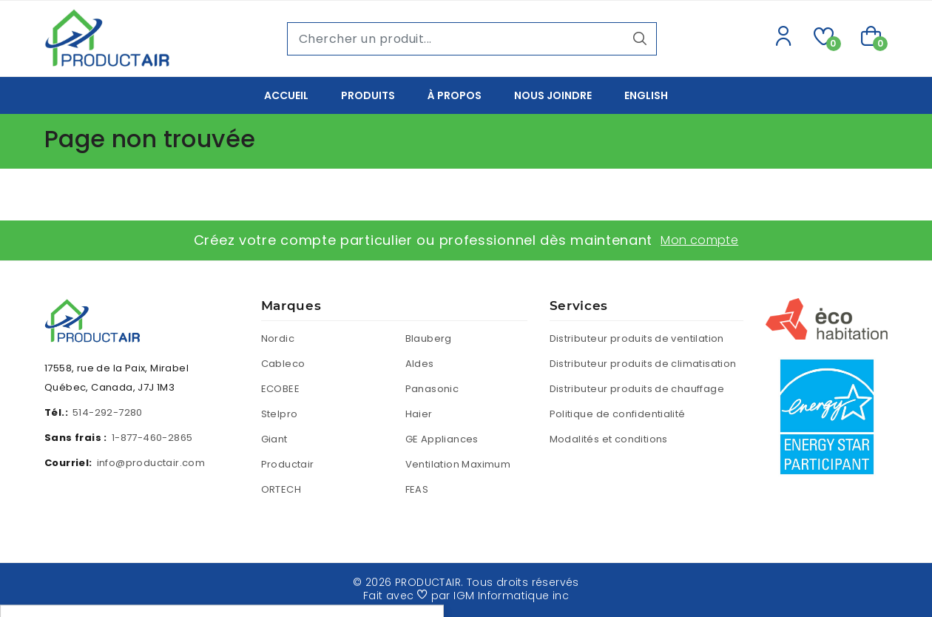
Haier (419, 414)
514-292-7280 (107, 412)
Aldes (419, 364)
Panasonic (432, 389)
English (646, 95)
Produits (368, 95)
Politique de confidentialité (618, 414)
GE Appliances (442, 439)
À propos (455, 95)
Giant (274, 439)
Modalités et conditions (609, 439)
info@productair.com (151, 463)
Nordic (277, 338)
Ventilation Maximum (458, 464)
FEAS (417, 489)
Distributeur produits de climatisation (643, 364)
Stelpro (279, 414)
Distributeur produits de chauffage (637, 389)
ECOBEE (280, 389)
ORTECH (281, 489)
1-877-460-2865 (152, 438)
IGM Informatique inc (511, 595)
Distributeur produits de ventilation (637, 338)
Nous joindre (553, 95)
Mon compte (699, 240)
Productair (287, 464)
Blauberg (428, 338)
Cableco (283, 364)
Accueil (286, 95)
